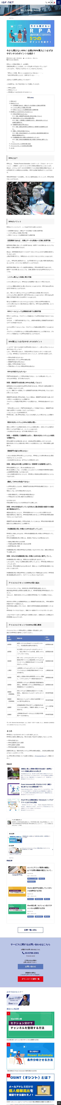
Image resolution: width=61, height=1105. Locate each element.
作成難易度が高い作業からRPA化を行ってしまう (26, 137)
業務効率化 (16, 59)
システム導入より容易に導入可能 (22, 107)
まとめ (12, 148)
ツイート (11, 18)
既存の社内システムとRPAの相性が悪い (24, 118)
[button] (58, 2)
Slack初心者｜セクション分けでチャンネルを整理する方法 (39, 907)
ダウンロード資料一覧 (54, 2)
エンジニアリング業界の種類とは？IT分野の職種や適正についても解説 (40, 869)
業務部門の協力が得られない (21, 124)
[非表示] (32, 97)
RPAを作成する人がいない (20, 114)
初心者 (11, 59)
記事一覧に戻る (30, 930)
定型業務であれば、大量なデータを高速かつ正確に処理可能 (29, 105)
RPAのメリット (15, 103)
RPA (9, 59)
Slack (47, 899)
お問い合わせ (51, 2)
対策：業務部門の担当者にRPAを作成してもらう (29, 116)
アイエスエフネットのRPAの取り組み (21, 143)
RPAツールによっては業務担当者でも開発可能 (25, 109)
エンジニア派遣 (32, 878)
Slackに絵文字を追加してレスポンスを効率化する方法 (39, 889)
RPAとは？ (14, 101)
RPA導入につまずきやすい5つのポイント (22, 111)
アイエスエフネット (40, 756)
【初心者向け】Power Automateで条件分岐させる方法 (22, 1070)
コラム (36, 58)
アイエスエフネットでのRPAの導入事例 (21, 146)
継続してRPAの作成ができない (21, 131)
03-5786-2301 (46, 2)
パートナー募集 (49, 2)
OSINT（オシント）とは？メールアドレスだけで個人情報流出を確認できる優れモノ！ (30, 1101)
